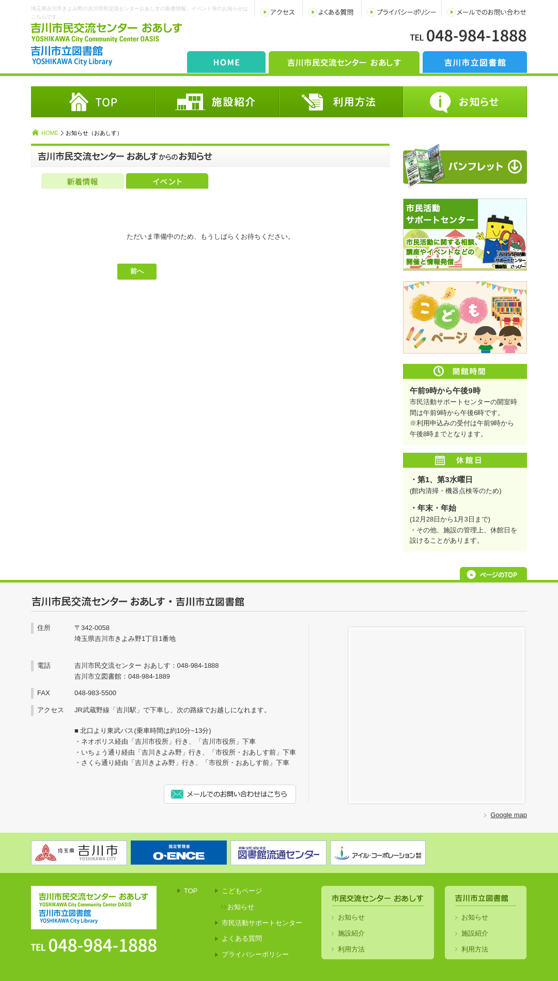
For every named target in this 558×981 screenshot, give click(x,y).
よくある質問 (242, 938)
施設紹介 (351, 933)
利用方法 (351, 949)
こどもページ (242, 891)
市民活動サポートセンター (262, 923)
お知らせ (240, 907)
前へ (137, 271)
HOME (49, 133)
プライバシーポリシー (255, 954)
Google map (508, 815)
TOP (191, 891)
